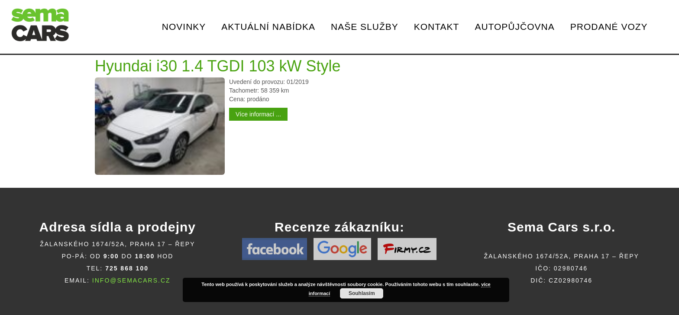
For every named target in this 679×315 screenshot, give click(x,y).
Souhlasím (362, 293)
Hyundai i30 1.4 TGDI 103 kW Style (218, 66)
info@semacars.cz (131, 280)
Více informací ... (258, 114)
